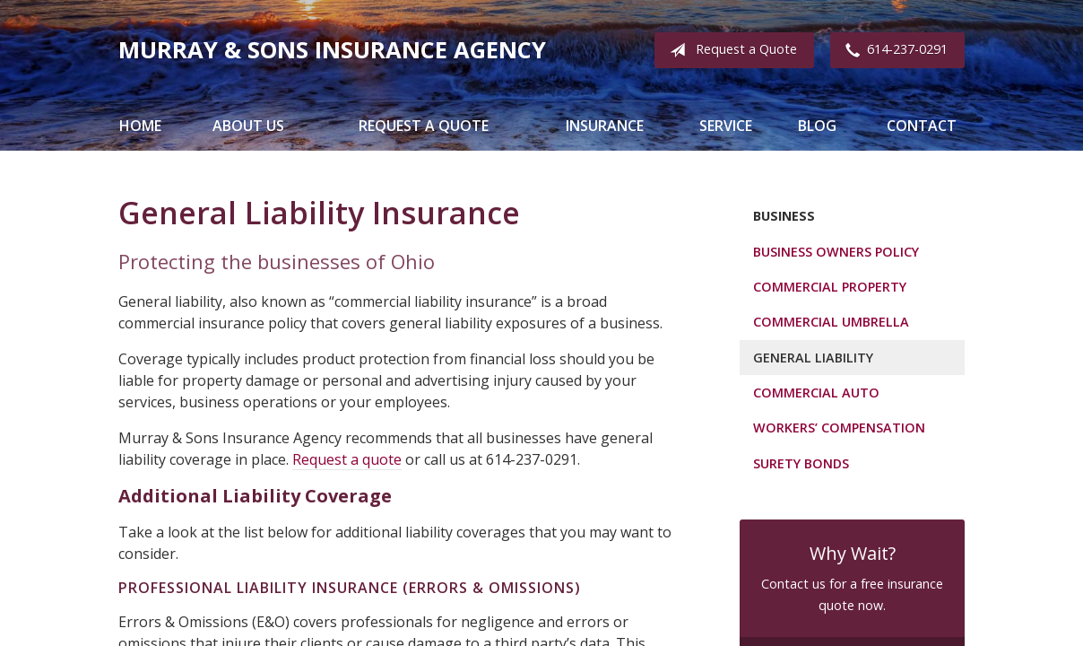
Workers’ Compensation (839, 427)
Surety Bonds (801, 463)
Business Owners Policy (836, 251)
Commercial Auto (816, 392)
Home (140, 125)
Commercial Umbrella (831, 321)
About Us (248, 125)
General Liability (813, 357)
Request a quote (347, 459)
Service (725, 125)
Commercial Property (829, 286)
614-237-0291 (893, 50)
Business (784, 215)
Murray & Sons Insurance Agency (332, 49)
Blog (817, 125)
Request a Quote (730, 50)
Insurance (605, 125)
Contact (922, 125)
